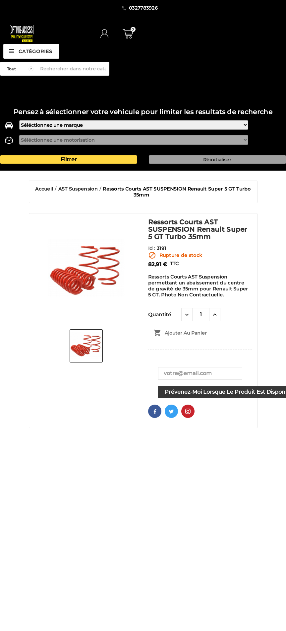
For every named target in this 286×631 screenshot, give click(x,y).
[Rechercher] (73, 68)
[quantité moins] (187, 314)
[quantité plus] (214, 314)
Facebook (154, 411)
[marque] (133, 125)
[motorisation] (133, 140)
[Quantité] (201, 314)
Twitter (171, 411)
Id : (152, 248)
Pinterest (188, 411)
